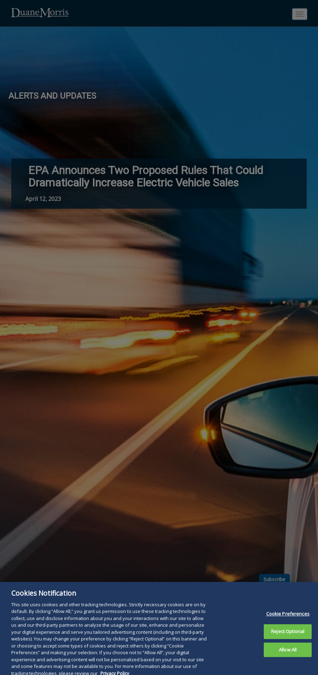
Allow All (288, 658)
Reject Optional (287, 640)
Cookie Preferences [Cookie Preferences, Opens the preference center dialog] (288, 622)
